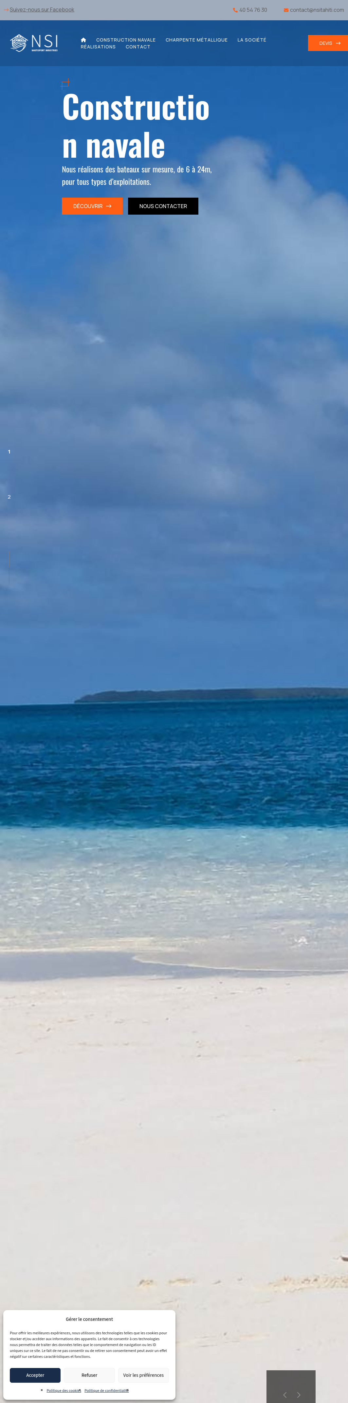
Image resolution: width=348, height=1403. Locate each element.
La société (252, 40)
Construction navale (126, 40)
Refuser (89, 1375)
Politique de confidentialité (106, 1391)
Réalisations (98, 47)
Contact (138, 47)
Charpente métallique (197, 40)
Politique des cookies (63, 1391)
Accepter (35, 1375)
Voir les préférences (143, 1375)
